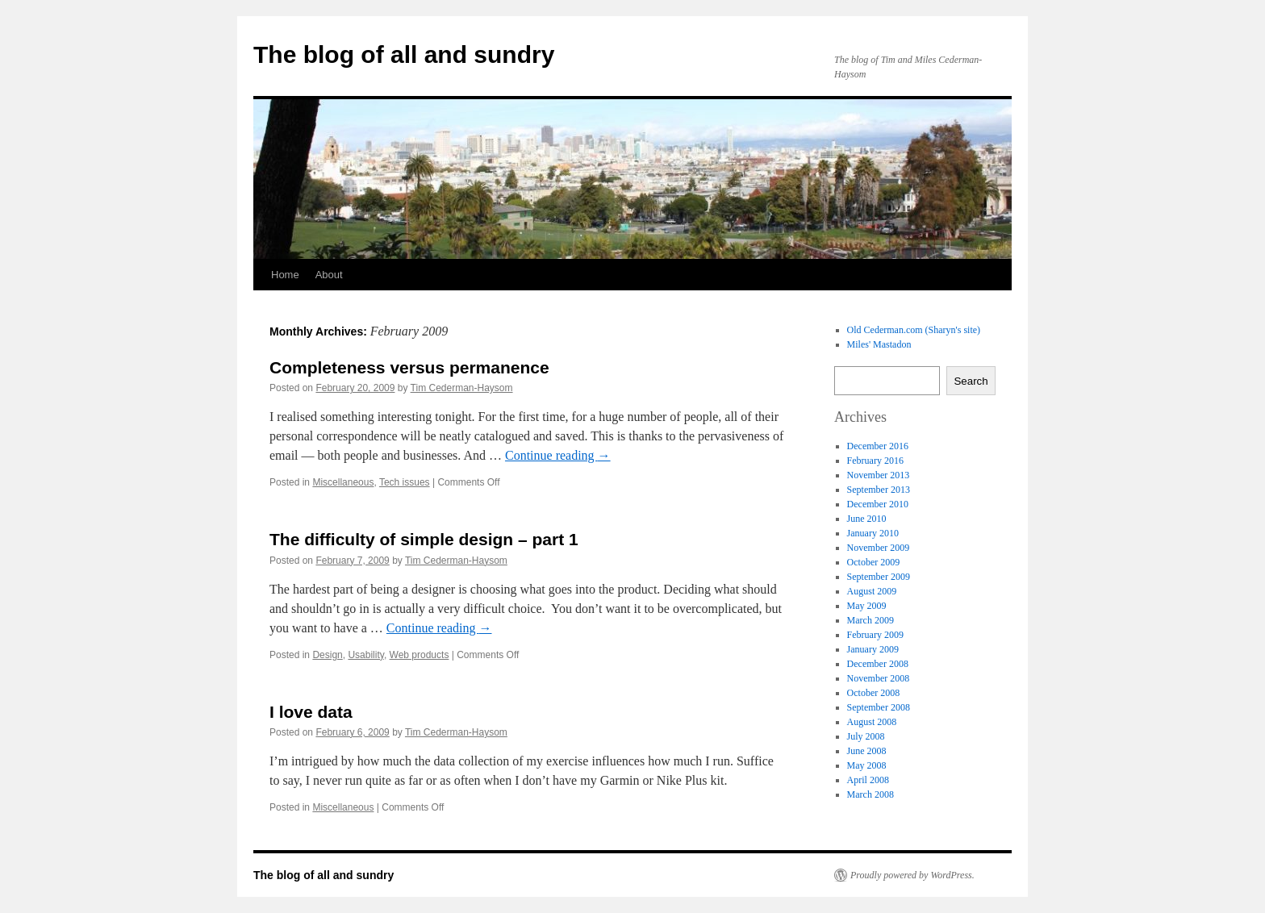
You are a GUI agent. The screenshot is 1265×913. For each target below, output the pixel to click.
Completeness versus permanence (409, 367)
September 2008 (878, 707)
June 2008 (867, 751)
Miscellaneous (343, 482)
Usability (365, 655)
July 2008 (866, 736)
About (329, 275)
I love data (311, 711)
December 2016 (877, 446)
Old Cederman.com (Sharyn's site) (913, 330)
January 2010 (873, 533)
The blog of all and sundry (403, 54)
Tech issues (404, 482)
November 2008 (878, 678)
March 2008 (870, 794)
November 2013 (878, 475)
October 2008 (873, 692)
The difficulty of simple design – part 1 (423, 539)
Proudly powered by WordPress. (912, 875)
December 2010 (877, 504)
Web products (419, 655)
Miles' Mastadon (879, 344)
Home (285, 275)
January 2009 (873, 649)
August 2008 (872, 721)
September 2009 (878, 576)
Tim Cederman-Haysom (462, 388)
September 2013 (878, 489)
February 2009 (875, 634)
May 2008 (867, 765)
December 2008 (877, 663)
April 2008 (868, 780)
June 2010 (867, 518)
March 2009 (870, 620)
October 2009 (873, 562)
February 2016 (875, 460)
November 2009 (878, 547)
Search (970, 381)
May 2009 (867, 605)
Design (327, 655)
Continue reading (558, 455)
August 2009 (872, 591)
